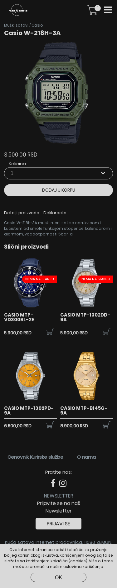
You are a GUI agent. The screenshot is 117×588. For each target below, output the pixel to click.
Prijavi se (58, 523)
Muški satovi (16, 25)
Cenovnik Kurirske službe (35, 457)
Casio (37, 25)
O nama (86, 457)
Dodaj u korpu (58, 190)
